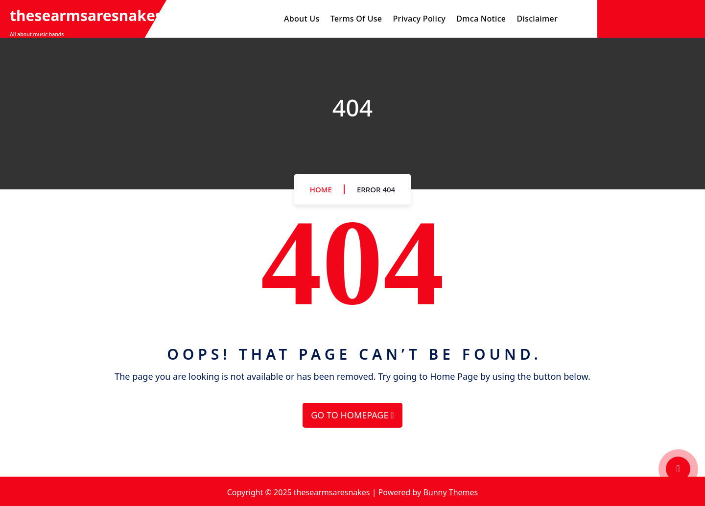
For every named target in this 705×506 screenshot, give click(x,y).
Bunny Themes (450, 492)
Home (321, 189)
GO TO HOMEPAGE (352, 415)
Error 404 (376, 189)
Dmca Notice (481, 18)
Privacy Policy (419, 18)
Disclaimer (537, 18)
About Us (301, 18)
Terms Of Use (356, 18)
